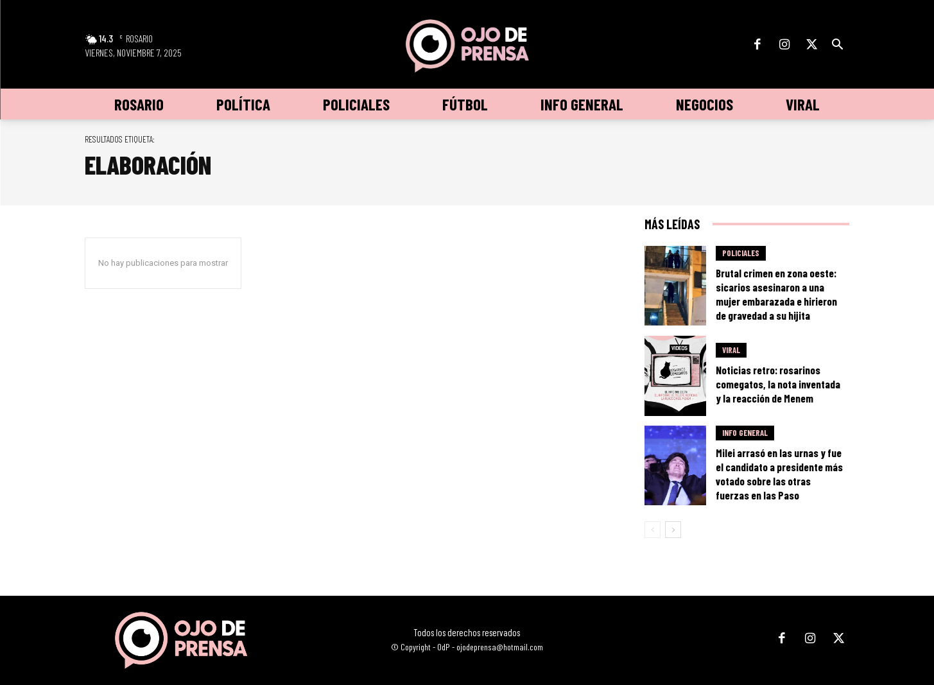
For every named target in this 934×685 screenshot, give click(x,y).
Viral (731, 350)
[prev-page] (652, 529)
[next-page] (673, 529)
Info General (745, 433)
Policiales (740, 253)
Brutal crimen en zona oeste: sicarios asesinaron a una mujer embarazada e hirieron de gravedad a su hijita (776, 294)
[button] (838, 45)
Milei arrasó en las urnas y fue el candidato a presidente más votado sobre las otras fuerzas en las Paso (779, 473)
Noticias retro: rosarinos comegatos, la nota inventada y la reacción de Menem (778, 383)
